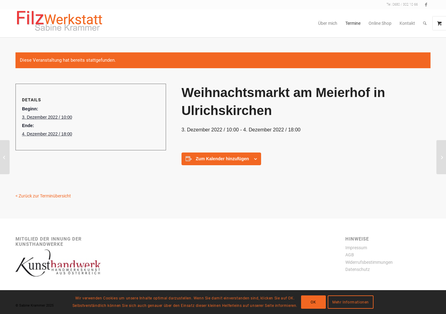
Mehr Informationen (350, 302)
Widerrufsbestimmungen (369, 262)
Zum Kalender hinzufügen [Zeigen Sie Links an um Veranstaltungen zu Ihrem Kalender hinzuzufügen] (222, 158)
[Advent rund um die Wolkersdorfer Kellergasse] (5, 157)
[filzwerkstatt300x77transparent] (59, 23)
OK (313, 302)
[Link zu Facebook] (426, 4)
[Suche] (425, 23)
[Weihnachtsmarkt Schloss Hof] (441, 157)
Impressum (356, 247)
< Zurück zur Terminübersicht (43, 195)
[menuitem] (327, 23)
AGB (349, 254)
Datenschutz (357, 269)
